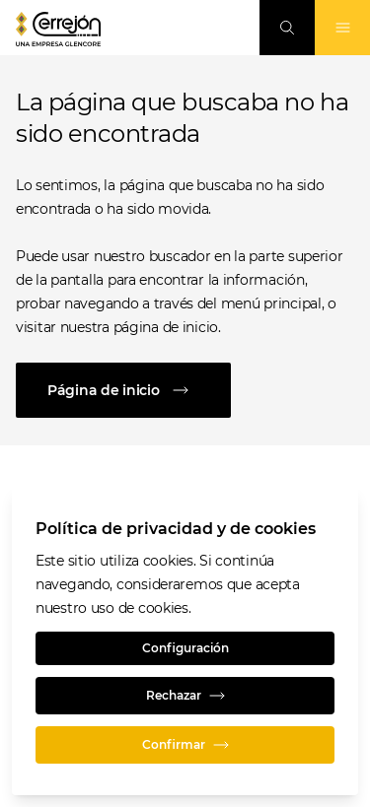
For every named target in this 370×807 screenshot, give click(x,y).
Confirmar (185, 745)
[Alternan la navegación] (342, 27)
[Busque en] (287, 27)
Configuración (185, 647)
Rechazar (185, 696)
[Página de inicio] (185, 390)
